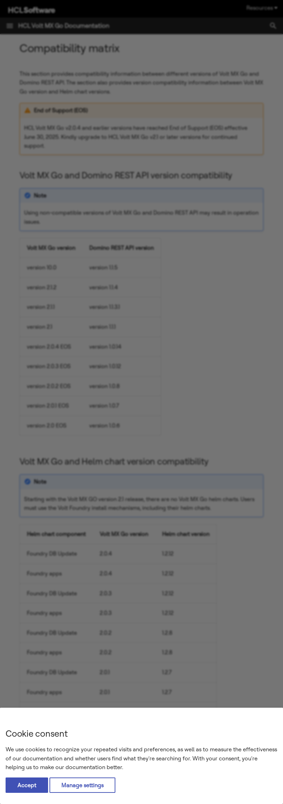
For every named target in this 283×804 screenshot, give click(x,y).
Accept (26, 785)
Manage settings (82, 785)
